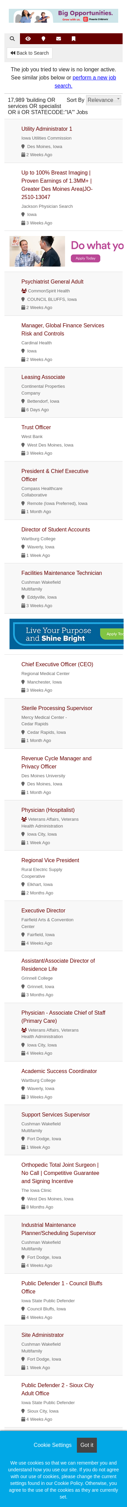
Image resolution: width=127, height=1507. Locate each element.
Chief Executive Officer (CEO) (57, 664)
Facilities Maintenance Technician (61, 573)
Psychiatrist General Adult (52, 282)
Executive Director (43, 910)
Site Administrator (42, 1335)
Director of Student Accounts (55, 529)
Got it (86, 1445)
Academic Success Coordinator (59, 1071)
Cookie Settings (52, 1445)
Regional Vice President (50, 860)
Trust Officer (36, 427)
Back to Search (29, 53)
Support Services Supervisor (55, 1115)
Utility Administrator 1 (46, 129)
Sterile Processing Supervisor (56, 708)
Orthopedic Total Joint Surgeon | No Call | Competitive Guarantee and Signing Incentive (60, 1173)
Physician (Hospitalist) (48, 810)
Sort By (75, 100)
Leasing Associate (43, 377)
